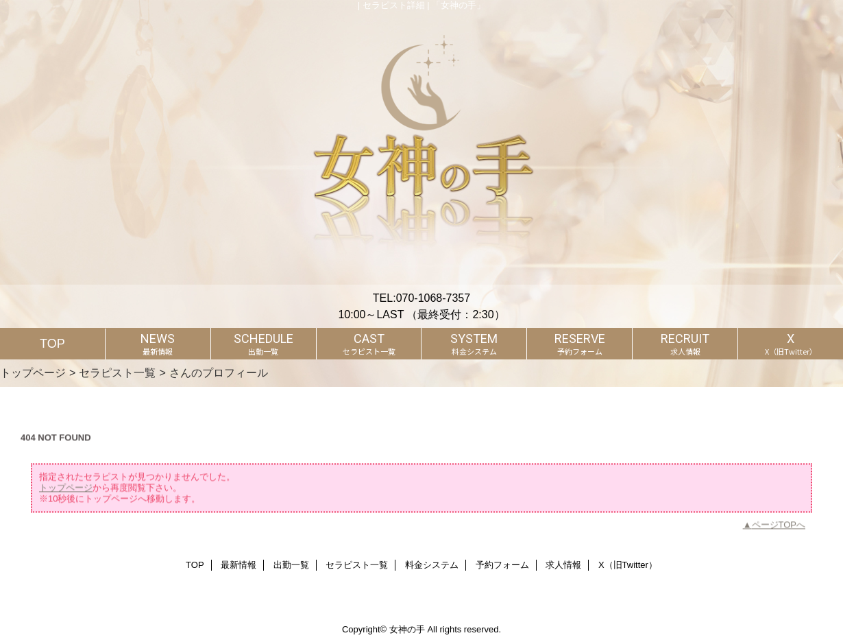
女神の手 (407, 629)
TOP (52, 343)
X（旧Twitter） (627, 565)
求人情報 (563, 565)
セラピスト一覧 (117, 372)
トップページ (33, 372)
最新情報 (238, 565)
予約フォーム (502, 565)
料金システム (432, 565)
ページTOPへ (779, 535)
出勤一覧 (291, 565)
